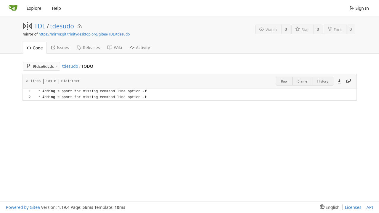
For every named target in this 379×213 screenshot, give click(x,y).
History (322, 81)
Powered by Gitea (23, 207)
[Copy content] (348, 81)
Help (56, 8)
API (370, 207)
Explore (34, 8)
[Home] (13, 8)
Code (35, 48)
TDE (40, 26)
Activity (140, 47)
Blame (302, 81)
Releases (88, 47)
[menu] (328, 207)
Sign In (359, 8)
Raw (284, 81)
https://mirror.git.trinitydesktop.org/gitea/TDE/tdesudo (84, 34)
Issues (60, 47)
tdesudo (62, 26)
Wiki (114, 47)
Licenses (353, 207)
